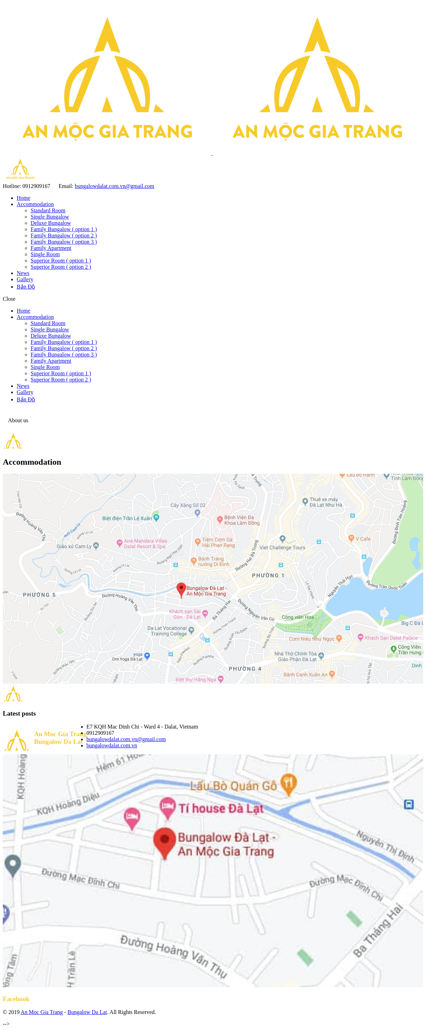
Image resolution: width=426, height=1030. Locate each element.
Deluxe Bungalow (51, 223)
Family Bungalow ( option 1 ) (64, 229)
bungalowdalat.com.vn (112, 745)
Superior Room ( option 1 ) (61, 261)
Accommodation (35, 204)
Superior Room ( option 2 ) (61, 267)
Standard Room (48, 210)
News (23, 273)
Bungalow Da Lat (87, 1012)
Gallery (25, 279)
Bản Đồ (26, 287)
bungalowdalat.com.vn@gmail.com (114, 186)
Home (23, 198)
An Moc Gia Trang (42, 1012)
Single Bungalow (50, 217)
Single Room (45, 254)
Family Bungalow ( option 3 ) (64, 242)
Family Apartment (51, 248)
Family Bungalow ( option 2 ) (64, 235)
